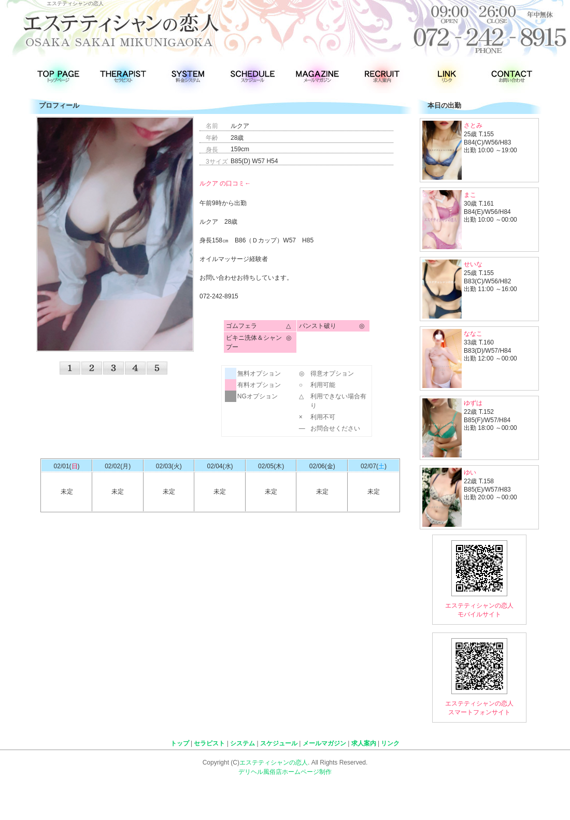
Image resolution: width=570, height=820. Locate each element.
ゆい (470, 472)
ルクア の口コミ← (225, 183)
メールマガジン (324, 743)
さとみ (473, 125)
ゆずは (473, 403)
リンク (390, 743)
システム (242, 743)
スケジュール (278, 743)
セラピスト (209, 743)
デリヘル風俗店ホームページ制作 (285, 771)
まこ (470, 194)
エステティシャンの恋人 (273, 762)
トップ (179, 743)
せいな (473, 264)
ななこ (473, 333)
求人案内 (363, 743)
